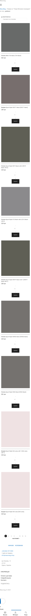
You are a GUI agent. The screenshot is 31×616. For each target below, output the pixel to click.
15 (22, 536)
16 (25, 536)
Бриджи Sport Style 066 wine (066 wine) (12, 511)
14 (19, 536)
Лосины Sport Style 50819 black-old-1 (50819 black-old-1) (14, 280)
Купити (15, 69)
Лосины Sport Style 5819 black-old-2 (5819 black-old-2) (13, 166)
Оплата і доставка (6, 576)
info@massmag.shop (8, 555)
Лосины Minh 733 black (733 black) (11, 55)
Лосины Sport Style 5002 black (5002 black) (13, 392)
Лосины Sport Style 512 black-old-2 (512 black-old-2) (14, 220)
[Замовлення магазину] (14, 19)
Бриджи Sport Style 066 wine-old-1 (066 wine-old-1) (14, 451)
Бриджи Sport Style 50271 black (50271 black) (14, 107)
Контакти (3, 580)
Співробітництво (6, 578)
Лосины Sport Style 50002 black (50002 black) (14, 336)
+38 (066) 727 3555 (7, 551)
